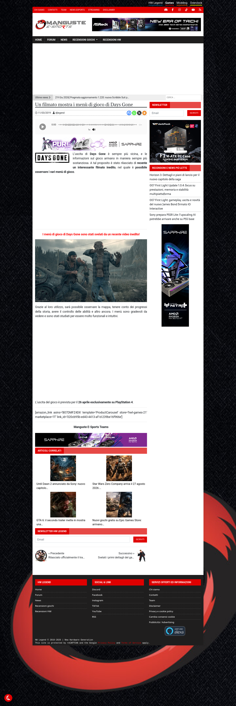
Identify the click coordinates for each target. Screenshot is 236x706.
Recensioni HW (112, 39)
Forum (51, 39)
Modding (182, 2)
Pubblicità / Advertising (161, 622)
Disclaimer (109, 10)
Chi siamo (39, 10)
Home (38, 39)
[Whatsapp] (134, 113)
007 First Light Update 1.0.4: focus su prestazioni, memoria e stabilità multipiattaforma (172, 189)
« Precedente (66, 556)
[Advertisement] (118, 69)
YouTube (96, 611)
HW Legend (156, 2)
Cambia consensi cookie (162, 617)
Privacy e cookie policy (161, 611)
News (64, 39)
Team (63, 10)
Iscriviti (140, 539)
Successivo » (116, 556)
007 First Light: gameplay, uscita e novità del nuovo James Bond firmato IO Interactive (175, 204)
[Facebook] (129, 113)
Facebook (97, 595)
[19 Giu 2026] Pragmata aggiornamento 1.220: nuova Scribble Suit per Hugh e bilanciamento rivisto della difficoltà (92, 97)
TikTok (95, 606)
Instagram (97, 600)
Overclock (196, 2)
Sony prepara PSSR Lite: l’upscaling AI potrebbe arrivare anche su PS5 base (173, 216)
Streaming (94, 10)
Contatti (53, 10)
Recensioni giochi (84, 39)
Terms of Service (131, 642)
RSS (94, 617)
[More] (144, 113)
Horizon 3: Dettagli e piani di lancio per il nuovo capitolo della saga (175, 177)
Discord (96, 589)
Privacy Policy (106, 642)
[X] (139, 113)
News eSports (77, 10)
